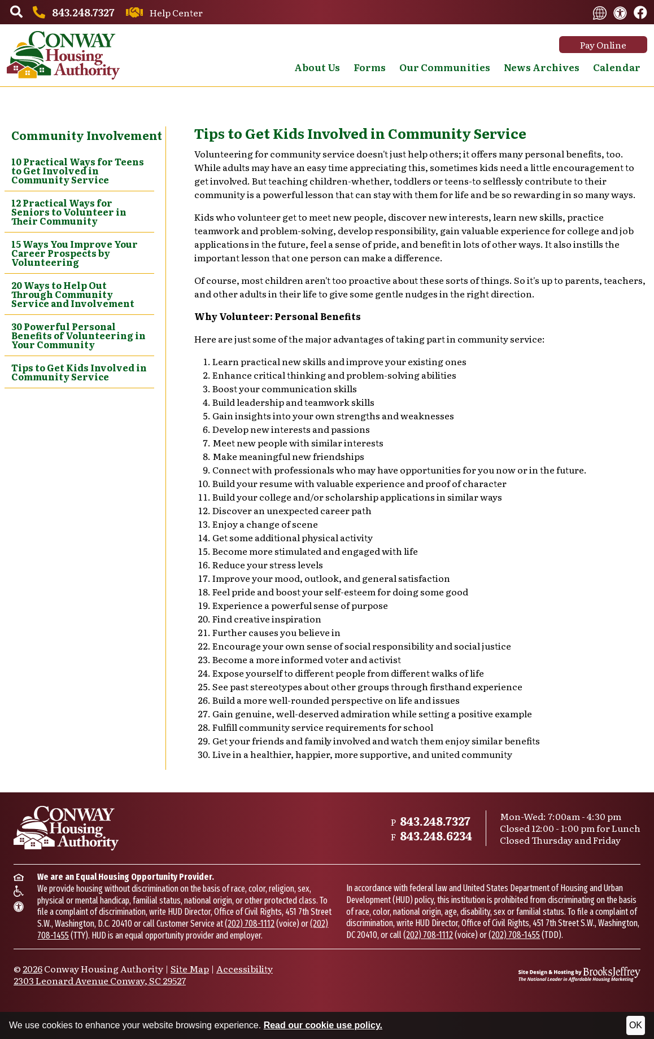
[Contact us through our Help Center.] (163, 12)
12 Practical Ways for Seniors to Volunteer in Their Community (69, 211)
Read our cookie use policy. (323, 1025)
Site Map (190, 968)
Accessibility (244, 968)
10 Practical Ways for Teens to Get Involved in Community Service (77, 170)
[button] (16, 12)
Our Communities (444, 67)
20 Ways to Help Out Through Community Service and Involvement (72, 294)
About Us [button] (317, 67)
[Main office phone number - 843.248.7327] (72, 12)
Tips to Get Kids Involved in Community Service (79, 372)
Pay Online (603, 44)
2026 (32, 968)
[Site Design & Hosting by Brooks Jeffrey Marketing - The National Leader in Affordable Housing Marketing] (579, 974)
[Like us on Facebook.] (640, 13)
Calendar (616, 67)
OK (635, 1025)
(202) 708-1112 (249, 923)
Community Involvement (86, 134)
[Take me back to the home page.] (63, 55)
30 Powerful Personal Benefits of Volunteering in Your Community (78, 335)
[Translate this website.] (600, 12)
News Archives (541, 67)
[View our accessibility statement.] (620, 12)
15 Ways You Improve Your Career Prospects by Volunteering (74, 253)
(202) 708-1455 (514, 935)
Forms (370, 67)
